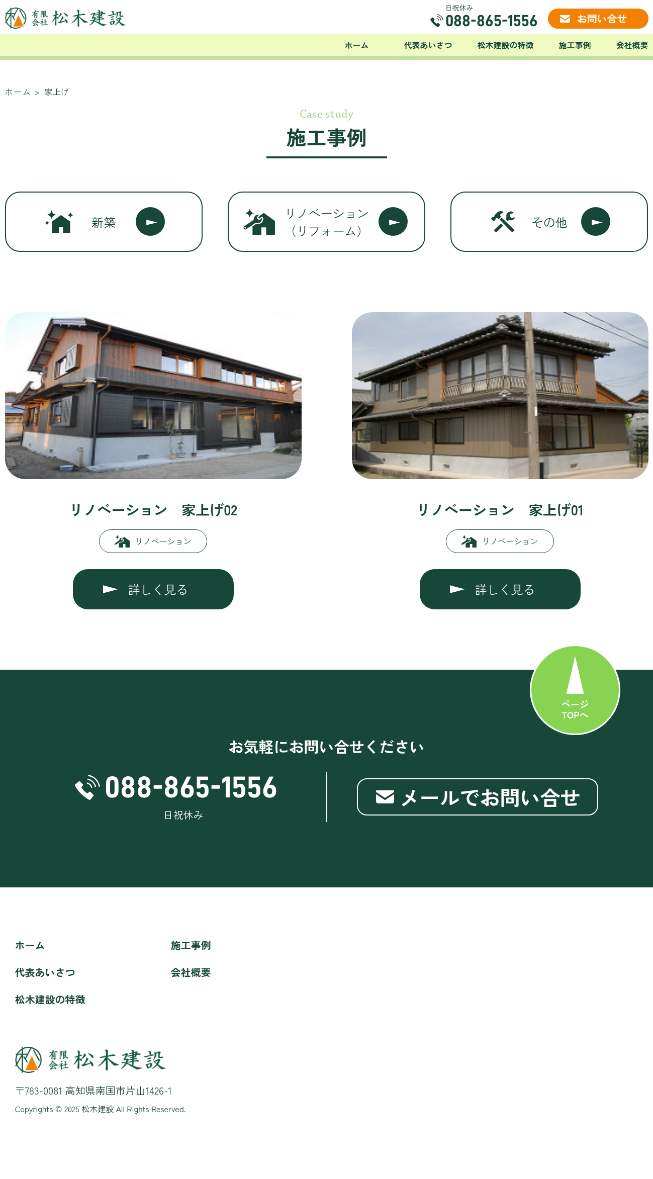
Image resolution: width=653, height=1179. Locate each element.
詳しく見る (158, 589)
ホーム (356, 45)
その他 (549, 222)
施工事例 (574, 45)
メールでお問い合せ (490, 796)
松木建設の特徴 (505, 45)
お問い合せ (602, 18)
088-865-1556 (491, 21)
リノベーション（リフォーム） (326, 221)
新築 (103, 222)
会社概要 (632, 45)
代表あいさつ (428, 45)
